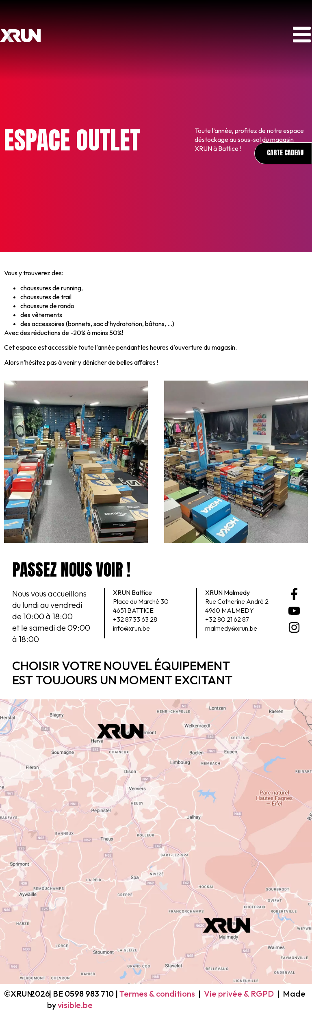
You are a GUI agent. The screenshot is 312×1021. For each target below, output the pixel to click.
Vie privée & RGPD (239, 993)
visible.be (75, 1005)
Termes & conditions (157, 993)
